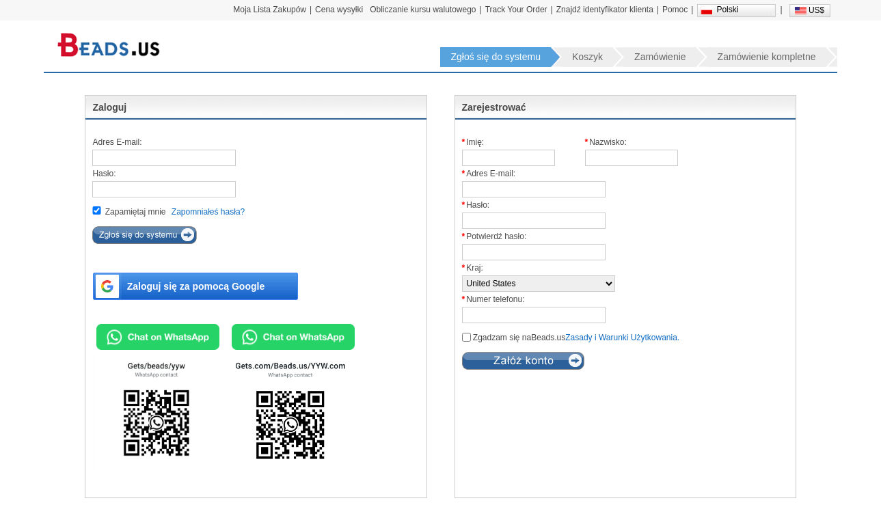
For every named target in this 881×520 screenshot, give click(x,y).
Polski (727, 9)
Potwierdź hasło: (496, 236)
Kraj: (474, 268)
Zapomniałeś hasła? (208, 212)
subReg (523, 361)
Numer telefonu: (495, 299)
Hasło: (104, 173)
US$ (816, 10)
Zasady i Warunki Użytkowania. (622, 337)
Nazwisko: (608, 142)
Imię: (475, 142)
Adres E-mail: (116, 142)
